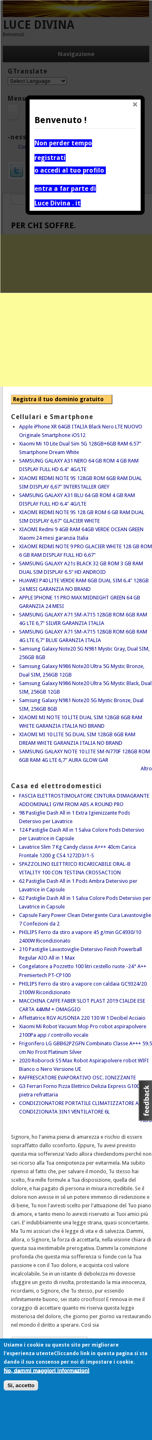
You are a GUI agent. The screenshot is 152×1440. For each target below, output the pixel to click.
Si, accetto (20, 1385)
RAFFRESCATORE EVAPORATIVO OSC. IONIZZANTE (77, 1078)
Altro (146, 768)
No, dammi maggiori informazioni (46, 1370)
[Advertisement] (76, 310)
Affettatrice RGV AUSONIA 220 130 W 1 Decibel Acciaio (82, 1018)
